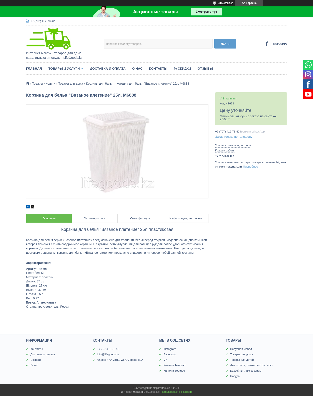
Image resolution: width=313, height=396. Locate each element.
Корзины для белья (99, 83)
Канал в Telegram (174, 365)
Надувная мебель (241, 349)
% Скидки (182, 68)
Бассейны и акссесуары (245, 370)
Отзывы (205, 68)
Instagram (169, 349)
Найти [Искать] (225, 43)
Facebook (169, 354)
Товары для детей (242, 359)
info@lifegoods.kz (108, 354)
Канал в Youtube (174, 370)
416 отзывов (225, 3)
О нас (137, 68)
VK (165, 359)
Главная (34, 68)
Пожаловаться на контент (176, 391)
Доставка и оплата (108, 68)
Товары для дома (70, 83)
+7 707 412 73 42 (108, 349)
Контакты (158, 68)
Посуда (235, 376)
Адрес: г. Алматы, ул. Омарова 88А (120, 359)
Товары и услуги (64, 68)
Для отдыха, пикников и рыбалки (251, 365)
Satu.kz (175, 387)
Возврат (35, 359)
